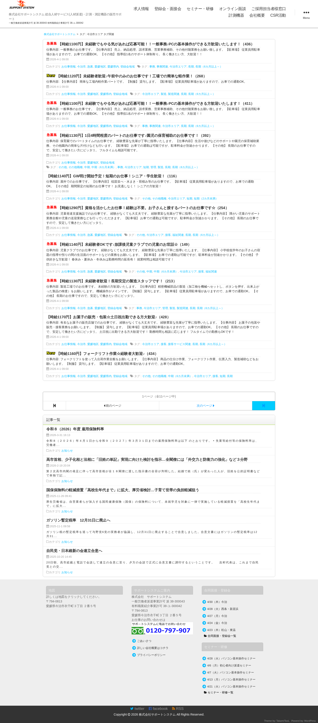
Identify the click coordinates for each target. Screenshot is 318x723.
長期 (191, 66)
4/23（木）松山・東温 (221, 630)
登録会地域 (127, 66)
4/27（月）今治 (217, 616)
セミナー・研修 (200, 9)
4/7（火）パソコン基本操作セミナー (230, 672)
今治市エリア (178, 66)
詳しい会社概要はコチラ (152, 648)
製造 (163, 94)
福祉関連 (178, 235)
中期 (87, 167)
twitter (137, 709)
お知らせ (67, 450)
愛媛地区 (100, 66)
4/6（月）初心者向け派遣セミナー (229, 665)
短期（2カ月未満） (206, 198)
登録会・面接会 (167, 9)
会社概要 (257, 15)
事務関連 (162, 66)
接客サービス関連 (179, 344)
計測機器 (236, 15)
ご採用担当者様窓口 (268, 9)
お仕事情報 (68, 66)
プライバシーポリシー (151, 655)
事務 (152, 66)
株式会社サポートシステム (157, 714)
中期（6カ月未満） (103, 167)
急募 (90, 66)
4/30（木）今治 (217, 602)
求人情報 (141, 9)
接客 (168, 235)
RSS (178, 709)
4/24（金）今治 (217, 623)
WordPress (310, 720)
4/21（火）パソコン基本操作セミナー (231, 686)
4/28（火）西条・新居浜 (222, 609)
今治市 (81, 66)
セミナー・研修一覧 (219, 692)
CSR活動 (278, 15)
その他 (62, 167)
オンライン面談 (232, 9)
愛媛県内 (113, 66)
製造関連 (173, 94)
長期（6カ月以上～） (209, 66)
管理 (153, 167)
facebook (158, 709)
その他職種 (75, 167)
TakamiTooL (282, 720)
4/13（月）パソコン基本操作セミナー (231, 679)
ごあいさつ (144, 641)
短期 (146, 167)
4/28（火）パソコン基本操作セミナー (231, 658)
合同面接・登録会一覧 (220, 636)
